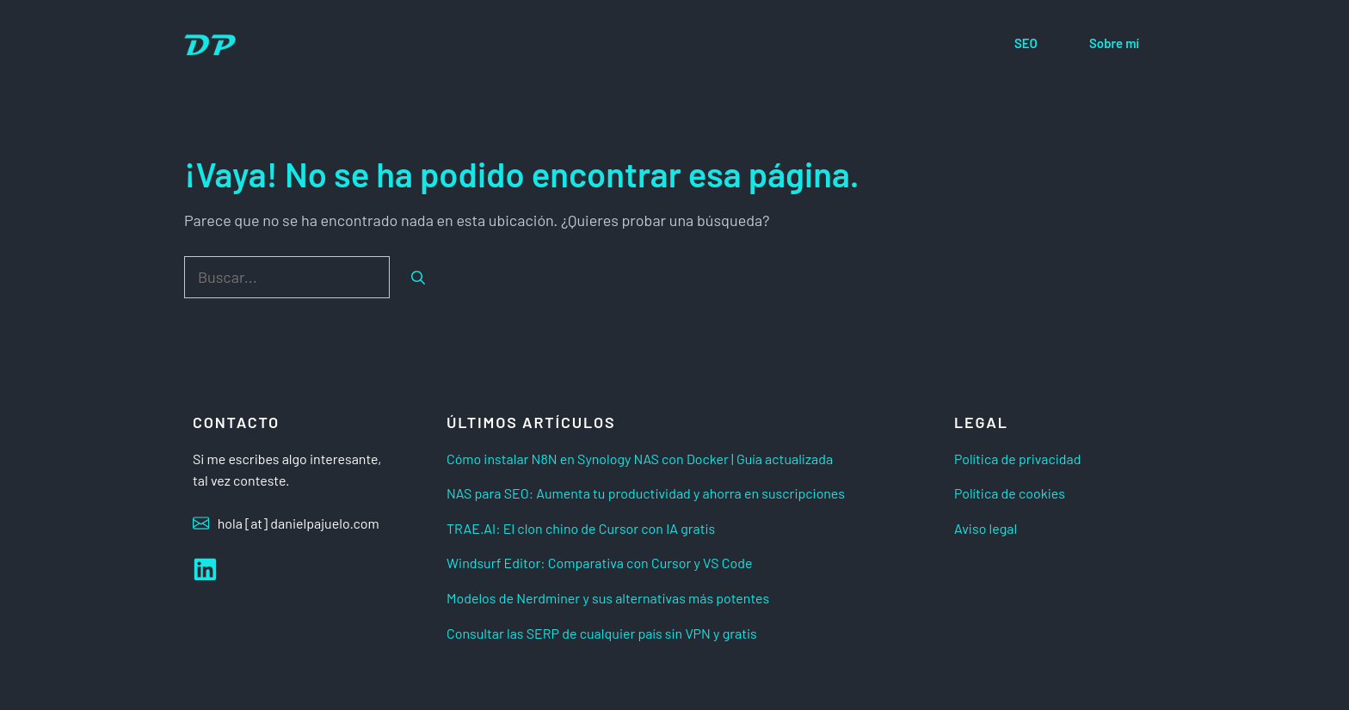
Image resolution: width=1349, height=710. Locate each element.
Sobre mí (1114, 43)
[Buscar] (418, 277)
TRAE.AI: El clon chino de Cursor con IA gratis (581, 528)
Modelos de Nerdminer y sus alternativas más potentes (608, 598)
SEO (1026, 43)
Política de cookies (1009, 493)
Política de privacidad (1017, 458)
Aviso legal (985, 528)
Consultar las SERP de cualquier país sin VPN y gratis (602, 633)
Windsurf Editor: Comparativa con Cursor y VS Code (600, 562)
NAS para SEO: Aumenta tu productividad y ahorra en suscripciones (646, 493)
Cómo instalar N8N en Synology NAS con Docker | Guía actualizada (640, 458)
